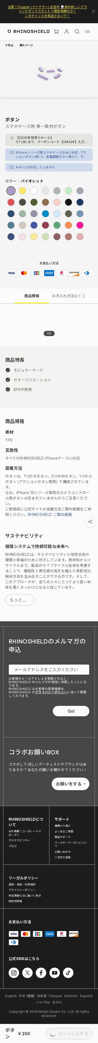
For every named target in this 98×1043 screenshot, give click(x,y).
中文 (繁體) (27, 996)
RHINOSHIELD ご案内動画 (50, 514)
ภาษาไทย (43, 1002)
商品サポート (63, 836)
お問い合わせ (63, 851)
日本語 (42, 996)
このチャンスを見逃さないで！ (47, 16)
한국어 (57, 1002)
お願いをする (70, 783)
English (11, 996)
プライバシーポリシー (51, 692)
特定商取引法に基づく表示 (25, 895)
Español (86, 996)
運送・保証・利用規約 (22, 884)
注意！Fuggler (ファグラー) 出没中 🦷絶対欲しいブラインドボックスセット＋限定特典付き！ (47, 9)
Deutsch (71, 996)
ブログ (13, 846)
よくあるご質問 (64, 831)
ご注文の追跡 (63, 857)
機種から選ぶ (63, 825)
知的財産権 (15, 901)
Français (55, 996)
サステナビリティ (19, 840)
